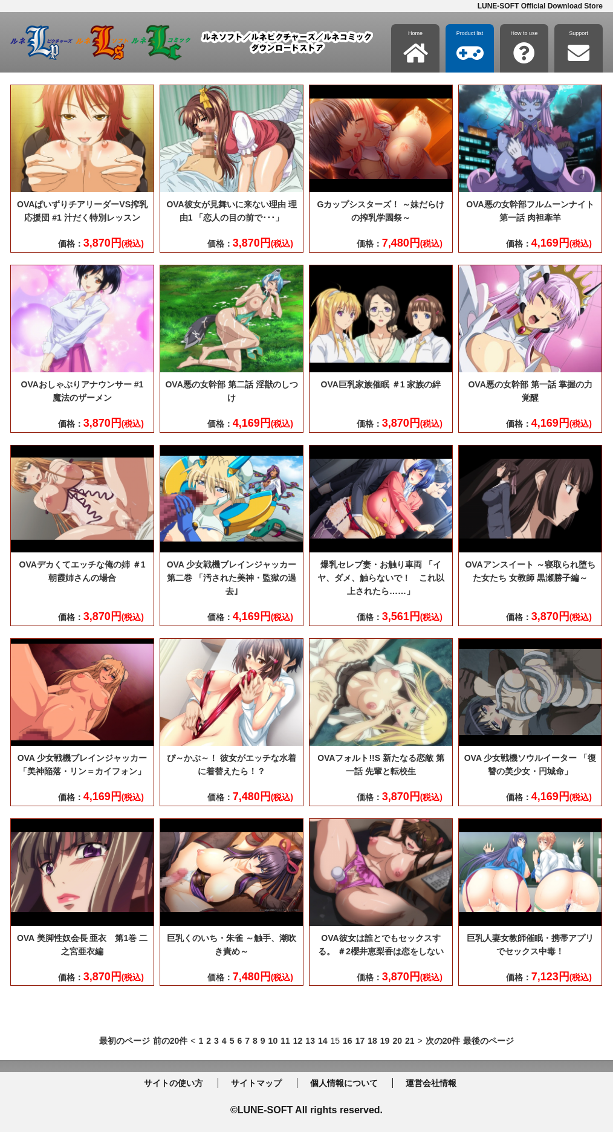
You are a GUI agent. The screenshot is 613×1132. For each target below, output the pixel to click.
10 (273, 1041)
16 (347, 1041)
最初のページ (124, 1041)
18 (372, 1041)
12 (298, 1041)
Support (578, 47)
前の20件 (170, 1041)
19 (385, 1041)
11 (285, 1041)
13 (310, 1041)
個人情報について (344, 1083)
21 (410, 1041)
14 (323, 1041)
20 (397, 1041)
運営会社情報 (431, 1083)
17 (360, 1041)
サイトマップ (256, 1083)
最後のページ (488, 1041)
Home (415, 47)
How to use (523, 47)
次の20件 (443, 1041)
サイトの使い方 (173, 1083)
